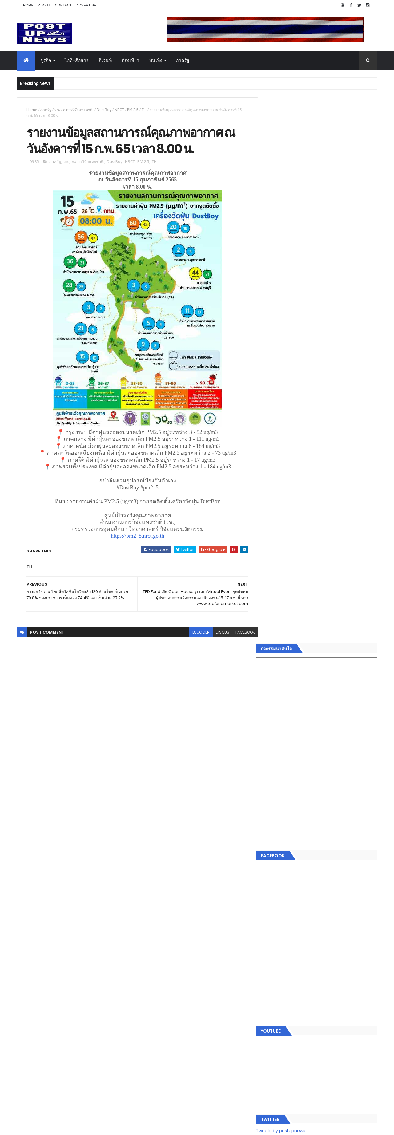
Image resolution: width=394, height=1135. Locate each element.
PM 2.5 (133, 109)
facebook (240, 632)
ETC (273, 1041)
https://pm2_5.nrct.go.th (135, 536)
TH (144, 109)
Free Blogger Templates (90, 1126)
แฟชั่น (271, 974)
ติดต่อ (270, 996)
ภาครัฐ (183, 60)
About (44, 5)
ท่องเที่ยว (130, 60)
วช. (57, 109)
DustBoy (104, 109)
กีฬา (269, 959)
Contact (63, 5)
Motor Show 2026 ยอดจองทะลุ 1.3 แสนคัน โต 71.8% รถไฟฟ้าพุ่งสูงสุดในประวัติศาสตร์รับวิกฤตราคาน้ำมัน (333, 661)
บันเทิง (156, 60)
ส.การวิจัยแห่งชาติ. (78, 109)
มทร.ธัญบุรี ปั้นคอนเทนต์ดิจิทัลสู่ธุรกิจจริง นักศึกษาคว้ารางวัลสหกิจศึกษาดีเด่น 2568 (330, 633)
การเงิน (272, 952)
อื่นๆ (269, 989)
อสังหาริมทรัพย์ (279, 923)
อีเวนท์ (105, 60)
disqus (218, 632)
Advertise (86, 5)
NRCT (119, 109)
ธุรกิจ (45, 60)
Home (28, 5)
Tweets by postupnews (290, 579)
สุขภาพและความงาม (285, 967)
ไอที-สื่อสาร (77, 60)
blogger (196, 632)
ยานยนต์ (273, 930)
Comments (349, 1011)
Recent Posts (293, 1011)
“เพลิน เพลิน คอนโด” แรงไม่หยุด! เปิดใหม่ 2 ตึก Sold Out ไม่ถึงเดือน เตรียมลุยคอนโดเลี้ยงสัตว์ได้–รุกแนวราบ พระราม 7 (334, 611)
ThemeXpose (51, 1126)
